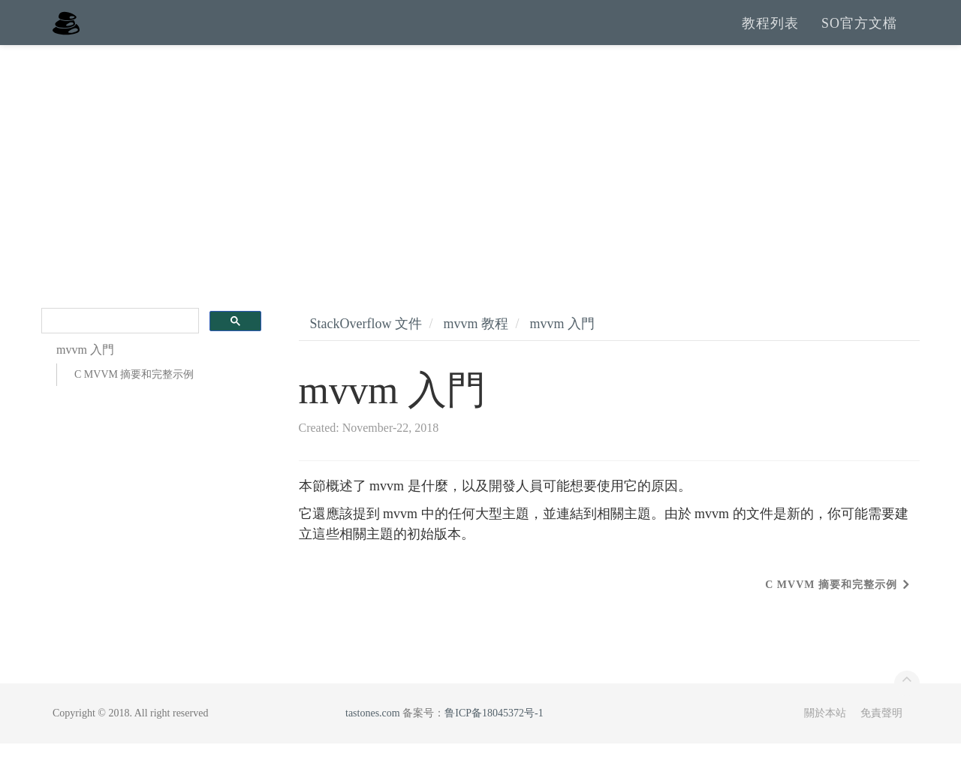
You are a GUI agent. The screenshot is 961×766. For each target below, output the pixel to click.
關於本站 (825, 735)
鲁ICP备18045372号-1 (493, 735)
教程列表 (770, 33)
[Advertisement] (480, 180)
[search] (118, 343)
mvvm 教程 (475, 346)
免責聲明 (881, 735)
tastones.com (372, 735)
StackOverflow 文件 (366, 346)
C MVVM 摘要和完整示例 (134, 397)
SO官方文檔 (859, 33)
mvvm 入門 (562, 346)
